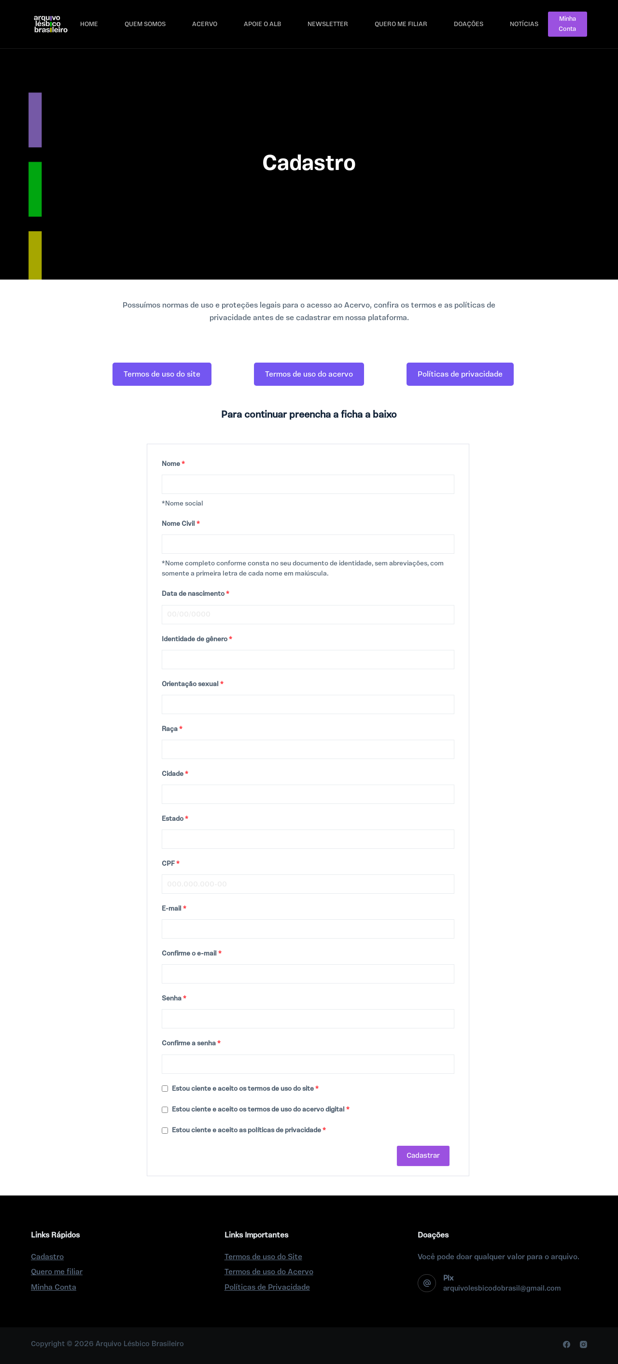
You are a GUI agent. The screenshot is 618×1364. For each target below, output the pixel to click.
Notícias (524, 24)
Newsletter (328, 24)
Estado (175, 819)
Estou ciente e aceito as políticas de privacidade (244, 1130)
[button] (161, 374)
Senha (174, 998)
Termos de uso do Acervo (269, 1271)
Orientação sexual (193, 684)
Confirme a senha (191, 1043)
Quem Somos (145, 24)
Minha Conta (567, 23)
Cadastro (47, 1257)
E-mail (174, 909)
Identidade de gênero (197, 639)
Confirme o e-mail (192, 953)
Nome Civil (181, 524)
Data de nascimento (195, 594)
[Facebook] (566, 1344)
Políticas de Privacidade (267, 1287)
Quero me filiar (401, 24)
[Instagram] (583, 1344)
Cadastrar (423, 1156)
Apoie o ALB (262, 24)
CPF (171, 864)
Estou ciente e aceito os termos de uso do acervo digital (256, 1109)
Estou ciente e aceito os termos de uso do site (240, 1089)
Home (89, 24)
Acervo (204, 24)
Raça (172, 729)
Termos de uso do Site (263, 1257)
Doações (468, 24)
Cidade (175, 774)
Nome (173, 464)
